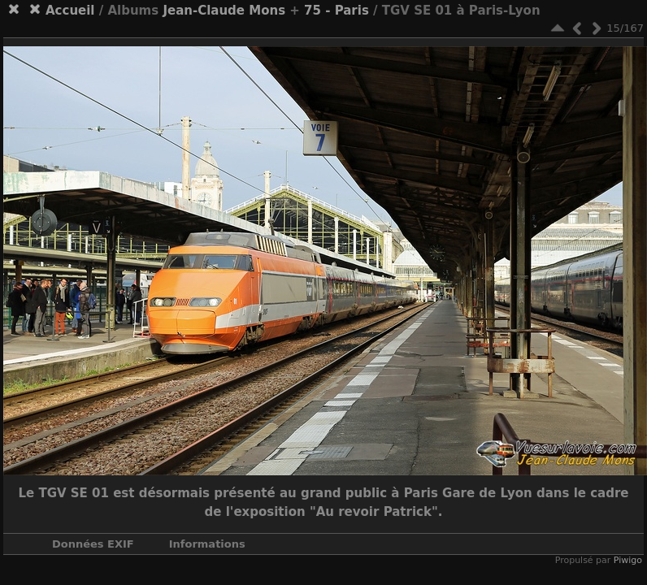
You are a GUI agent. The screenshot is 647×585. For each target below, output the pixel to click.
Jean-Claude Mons (224, 10)
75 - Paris (336, 10)
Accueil (70, 10)
